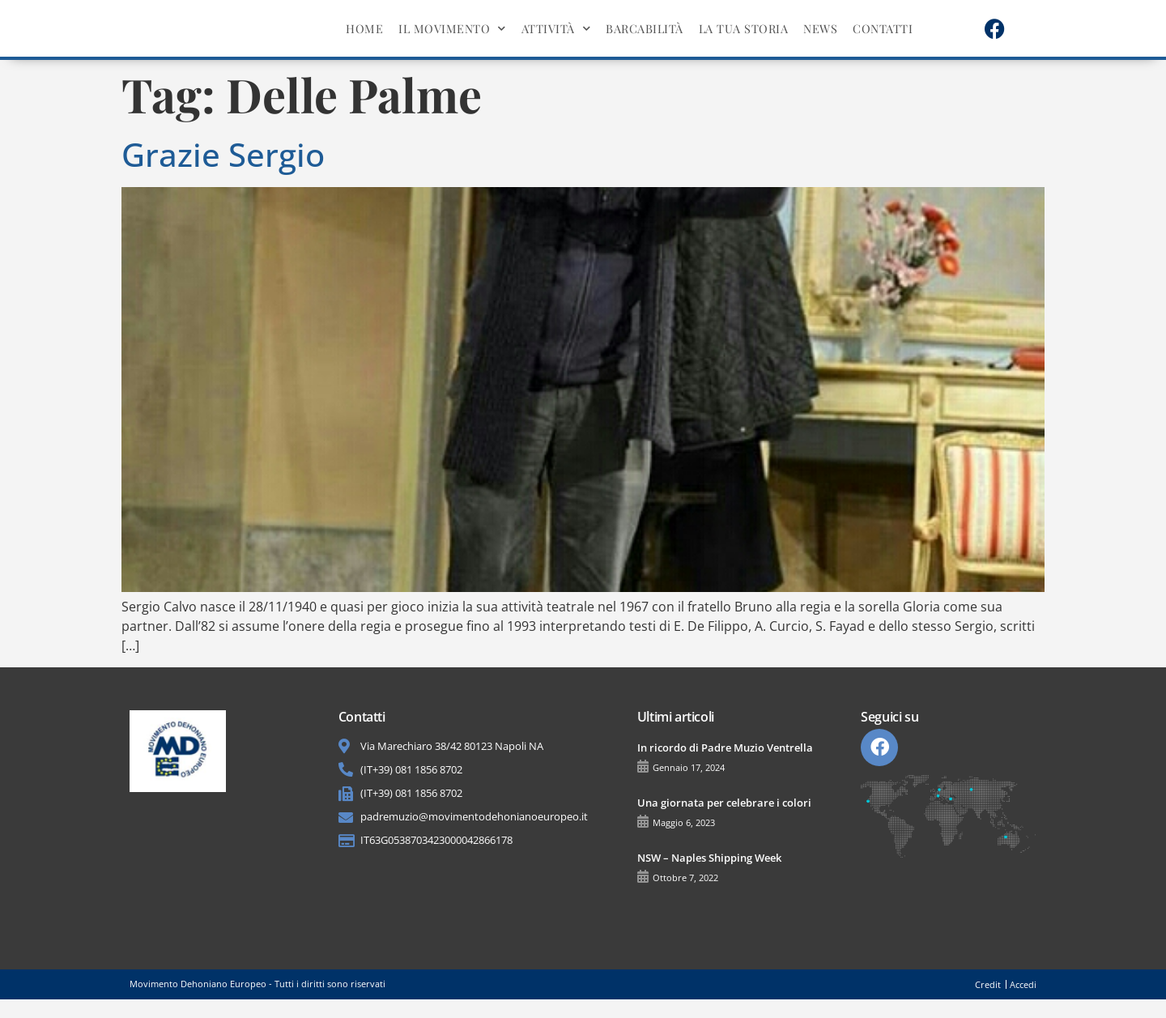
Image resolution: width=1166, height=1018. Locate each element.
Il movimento (452, 38)
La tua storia (744, 38)
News (820, 38)
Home (364, 38)
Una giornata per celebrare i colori (724, 821)
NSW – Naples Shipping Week (709, 876)
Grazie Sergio (223, 173)
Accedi (1023, 1003)
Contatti (883, 38)
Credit (988, 1003)
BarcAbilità (644, 38)
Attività (556, 38)
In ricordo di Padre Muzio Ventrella (725, 766)
